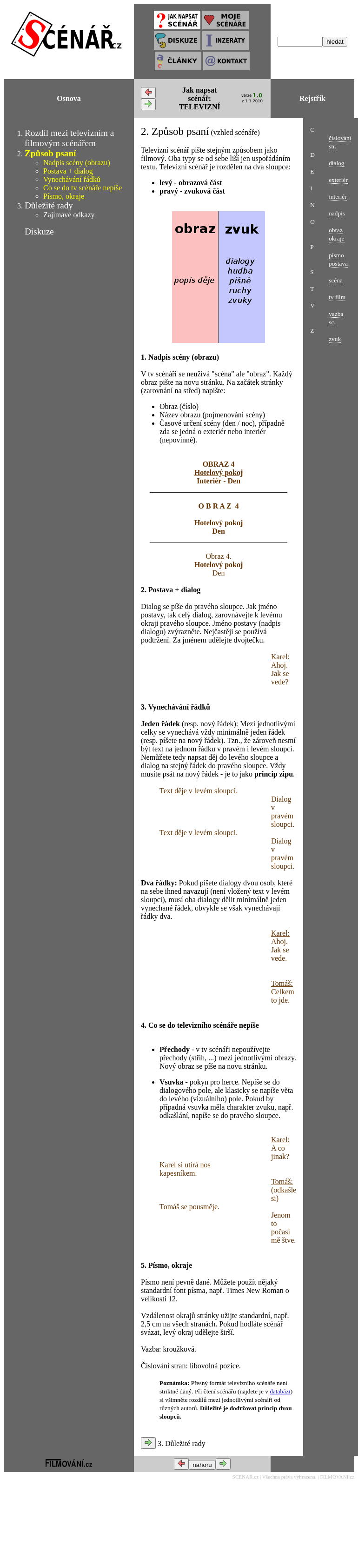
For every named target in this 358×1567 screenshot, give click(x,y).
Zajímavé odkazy (69, 215)
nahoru (202, 1464)
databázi (280, 1391)
